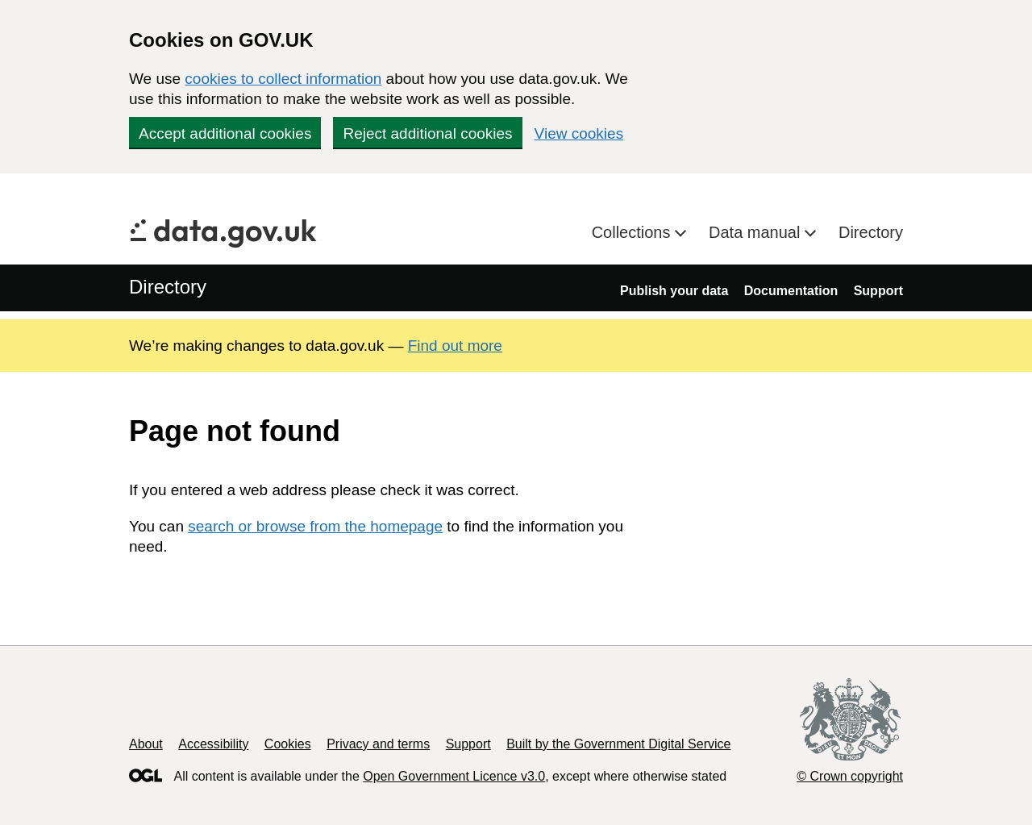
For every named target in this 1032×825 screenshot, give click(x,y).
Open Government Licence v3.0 (454, 776)
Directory (870, 232)
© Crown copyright (850, 776)
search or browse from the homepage (315, 526)
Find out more (455, 345)
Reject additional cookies (427, 133)
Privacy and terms (378, 744)
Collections (633, 232)
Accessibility (213, 744)
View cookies (579, 133)
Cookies (287, 744)
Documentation (791, 291)
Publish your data (674, 291)
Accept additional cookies (225, 133)
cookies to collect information (283, 78)
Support (878, 291)
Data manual (757, 232)
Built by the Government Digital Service (618, 744)
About (146, 744)
